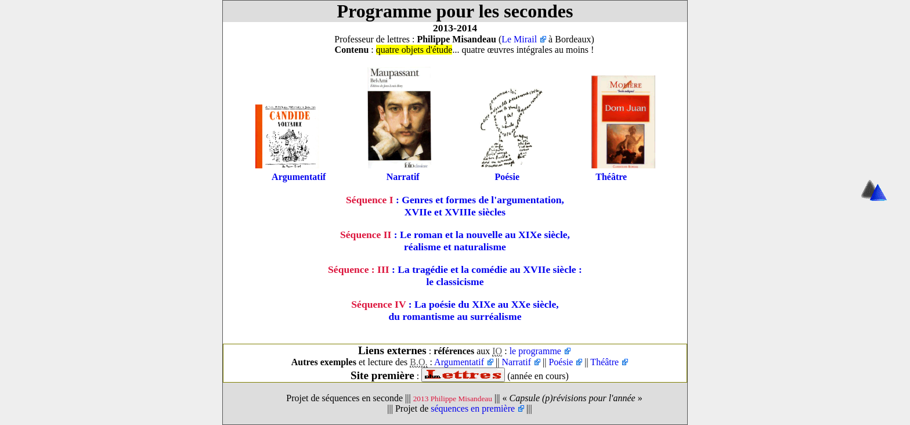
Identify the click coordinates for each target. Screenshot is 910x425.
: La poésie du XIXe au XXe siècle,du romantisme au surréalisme (454, 310)
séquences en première (473, 408)
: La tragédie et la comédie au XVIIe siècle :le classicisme (455, 275)
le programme (535, 351)
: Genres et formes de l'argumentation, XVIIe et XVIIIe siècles (455, 206)
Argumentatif (299, 177)
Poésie (506, 177)
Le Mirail (519, 39)
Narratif (403, 177)
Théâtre (611, 177)
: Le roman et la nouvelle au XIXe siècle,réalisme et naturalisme (455, 241)
